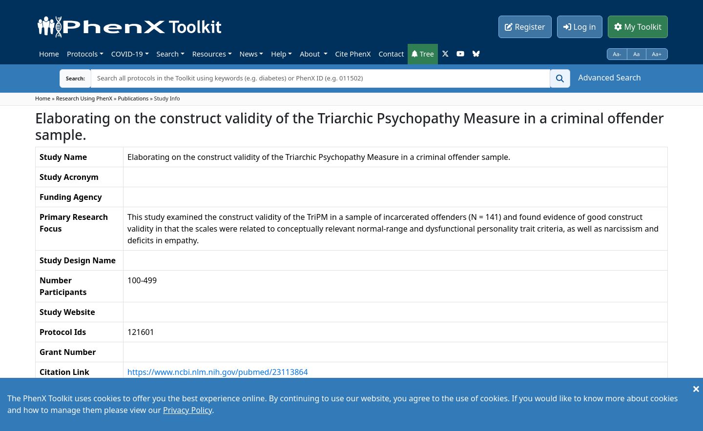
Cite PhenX (353, 54)
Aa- (617, 54)
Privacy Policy (187, 410)
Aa (636, 54)
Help (278, 54)
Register (525, 26)
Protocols (82, 54)
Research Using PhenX (84, 98)
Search (168, 54)
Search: (68, 78)
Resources (209, 54)
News (249, 54)
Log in (579, 26)
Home (49, 54)
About (311, 54)
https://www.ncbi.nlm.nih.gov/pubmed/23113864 (217, 372)
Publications (133, 98)
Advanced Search (610, 77)
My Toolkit (638, 26)
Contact (391, 54)
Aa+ (657, 54)
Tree (423, 54)
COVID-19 (127, 54)
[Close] (696, 388)
